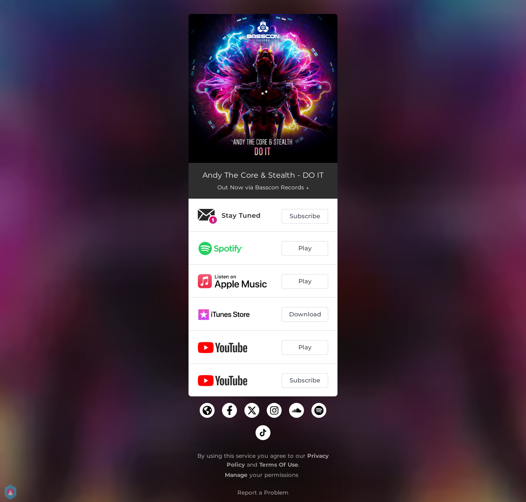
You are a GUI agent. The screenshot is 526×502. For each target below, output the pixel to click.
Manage (236, 474)
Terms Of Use (278, 464)
